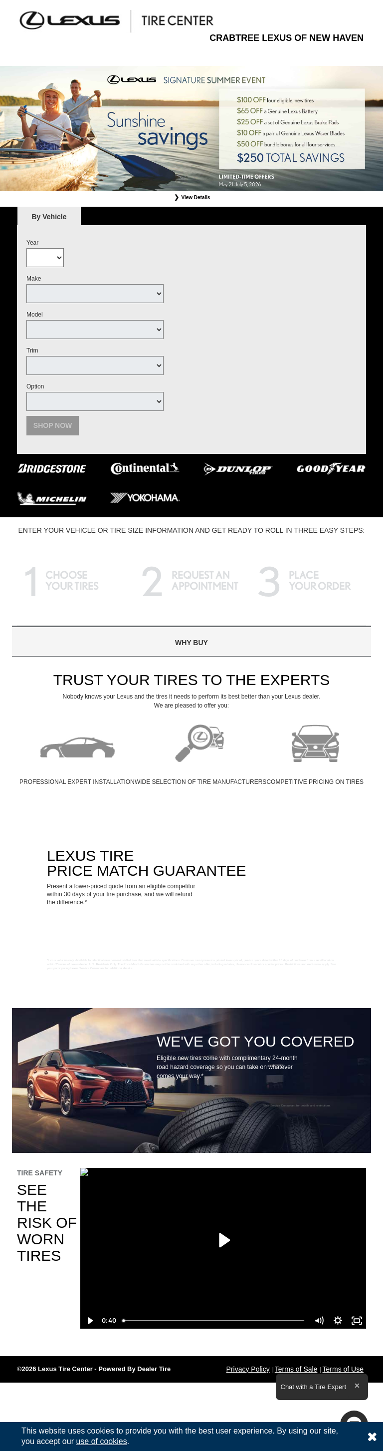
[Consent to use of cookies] (372, 1436)
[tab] (49, 216)
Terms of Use (343, 1369)
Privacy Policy (248, 1369)
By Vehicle (49, 219)
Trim (32, 350)
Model (34, 314)
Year (32, 242)
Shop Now (52, 425)
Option (35, 386)
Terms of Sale (296, 1369)
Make (33, 278)
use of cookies (101, 1441)
